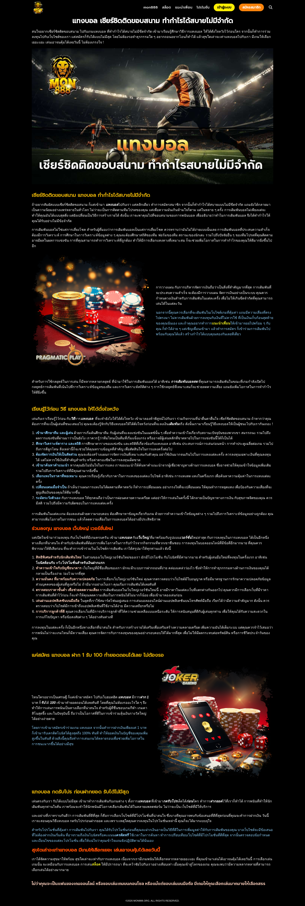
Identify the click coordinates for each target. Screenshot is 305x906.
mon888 (150, 7)
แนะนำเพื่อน (183, 7)
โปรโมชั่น (203, 7)
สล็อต (166, 7)
